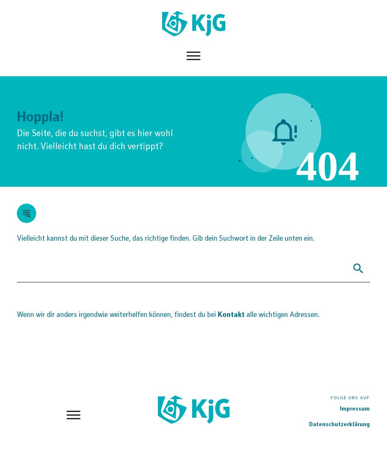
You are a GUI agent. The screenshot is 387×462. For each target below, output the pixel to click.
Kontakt (232, 315)
